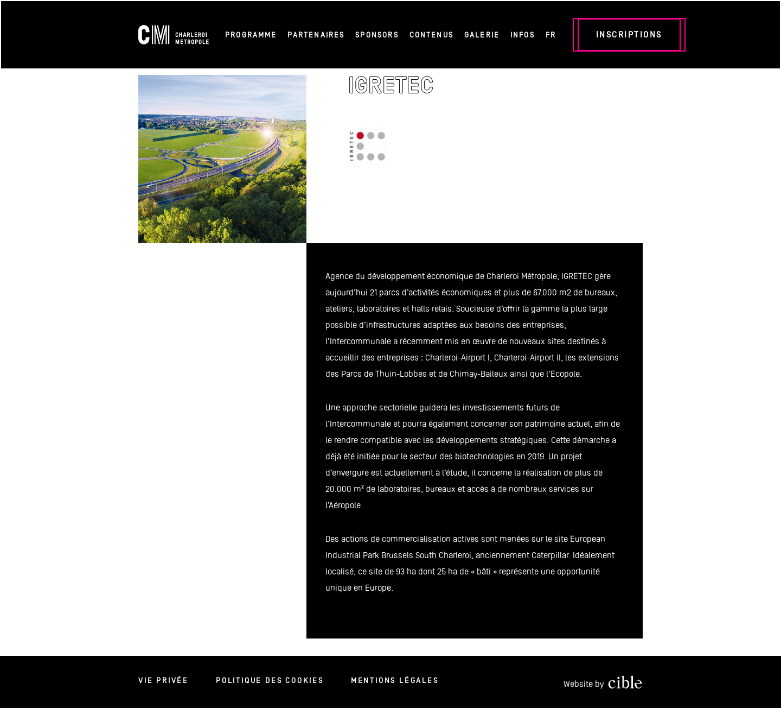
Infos (522, 34)
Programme (251, 34)
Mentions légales (395, 680)
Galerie (482, 34)
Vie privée (163, 680)
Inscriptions (629, 34)
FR (551, 34)
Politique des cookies (270, 680)
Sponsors (376, 34)
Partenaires (315, 34)
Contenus (431, 34)
